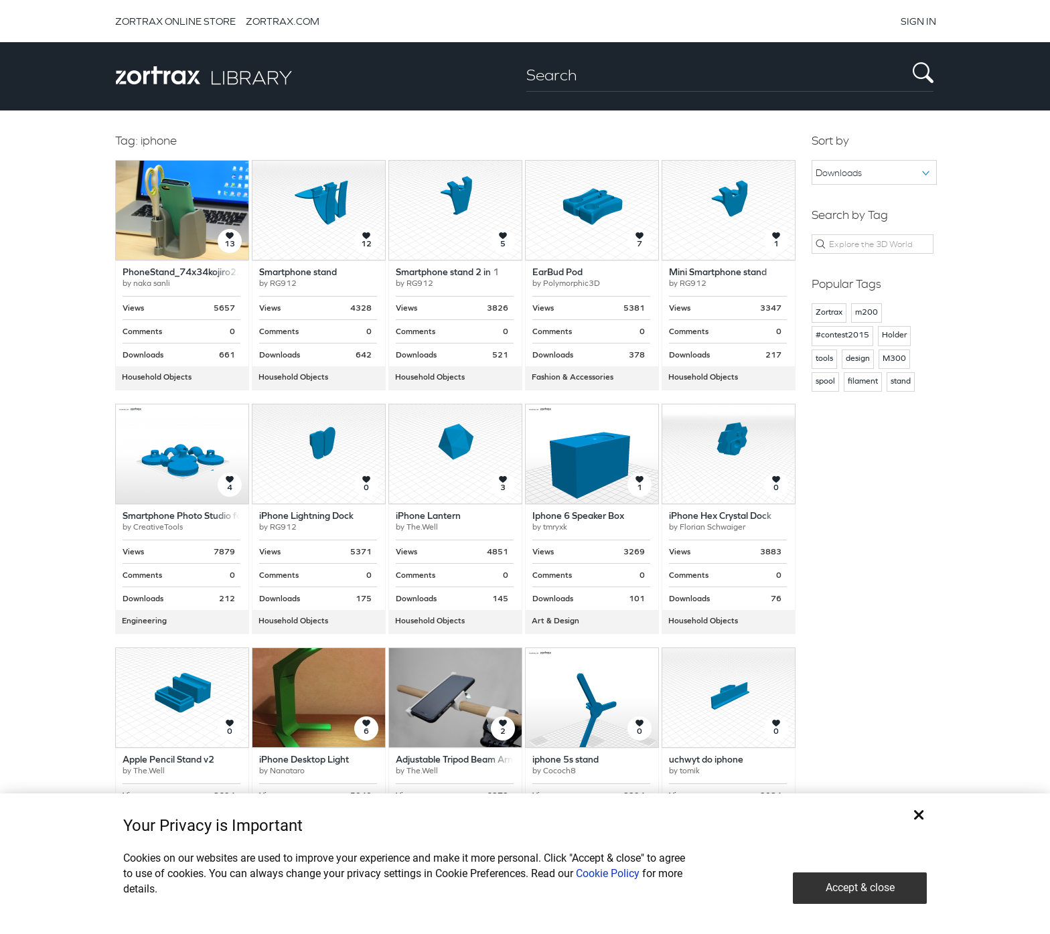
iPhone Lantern (428, 517)
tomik (690, 771)
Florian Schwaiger (712, 528)
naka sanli (151, 284)
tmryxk (555, 528)
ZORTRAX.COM (282, 21)
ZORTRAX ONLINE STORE (175, 21)
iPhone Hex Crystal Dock (720, 517)
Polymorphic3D (571, 284)
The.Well (422, 528)
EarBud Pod (557, 273)
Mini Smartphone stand (718, 273)
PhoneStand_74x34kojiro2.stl (185, 273)
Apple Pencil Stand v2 (168, 760)
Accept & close (860, 887)
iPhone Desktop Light (304, 760)
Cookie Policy (608, 873)
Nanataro (287, 771)
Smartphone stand (298, 273)
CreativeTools (158, 528)
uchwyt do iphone (706, 760)
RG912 (283, 284)
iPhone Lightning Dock (306, 517)
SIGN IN (918, 21)
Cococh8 (559, 771)
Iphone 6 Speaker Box (578, 517)
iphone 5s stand (565, 760)
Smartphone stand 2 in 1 (447, 273)
